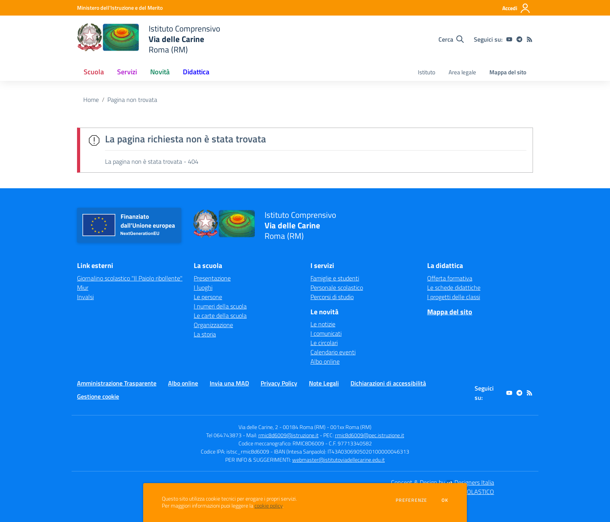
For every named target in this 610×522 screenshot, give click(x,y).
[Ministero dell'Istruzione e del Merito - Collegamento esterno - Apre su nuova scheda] (120, 8)
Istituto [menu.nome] (426, 72)
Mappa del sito (507, 72)
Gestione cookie (98, 396)
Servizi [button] (127, 72)
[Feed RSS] (529, 39)
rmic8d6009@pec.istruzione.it (369, 435)
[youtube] (509, 39)
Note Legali (324, 383)
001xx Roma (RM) (351, 427)
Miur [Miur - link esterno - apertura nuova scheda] (82, 287)
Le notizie (322, 324)
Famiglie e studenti (334, 278)
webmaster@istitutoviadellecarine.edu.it (338, 459)
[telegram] (519, 39)
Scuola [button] (94, 72)
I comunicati (326, 333)
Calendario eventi (333, 352)
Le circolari (324, 342)
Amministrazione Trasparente (116, 383)
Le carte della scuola (220, 315)
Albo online (325, 361)
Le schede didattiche (453, 287)
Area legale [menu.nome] (462, 72)
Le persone (208, 296)
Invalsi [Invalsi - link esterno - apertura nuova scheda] (85, 296)
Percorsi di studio (332, 296)
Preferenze (411, 500)
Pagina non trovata (132, 99)
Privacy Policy (279, 383)
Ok (445, 500)
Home (91, 99)
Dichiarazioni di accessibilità (388, 383)
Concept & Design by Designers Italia (442, 482)
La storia (205, 334)
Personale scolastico (336, 287)
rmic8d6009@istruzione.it (288, 435)
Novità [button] (160, 72)
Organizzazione (213, 324)
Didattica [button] (196, 72)
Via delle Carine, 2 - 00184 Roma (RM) (282, 427)
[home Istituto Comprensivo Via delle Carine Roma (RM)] (148, 39)
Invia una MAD (229, 383)
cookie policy (268, 505)
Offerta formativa (449, 278)
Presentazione (212, 278)
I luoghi (203, 287)
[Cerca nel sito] (451, 39)
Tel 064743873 (224, 435)
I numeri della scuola (220, 306)
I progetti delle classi (453, 296)
